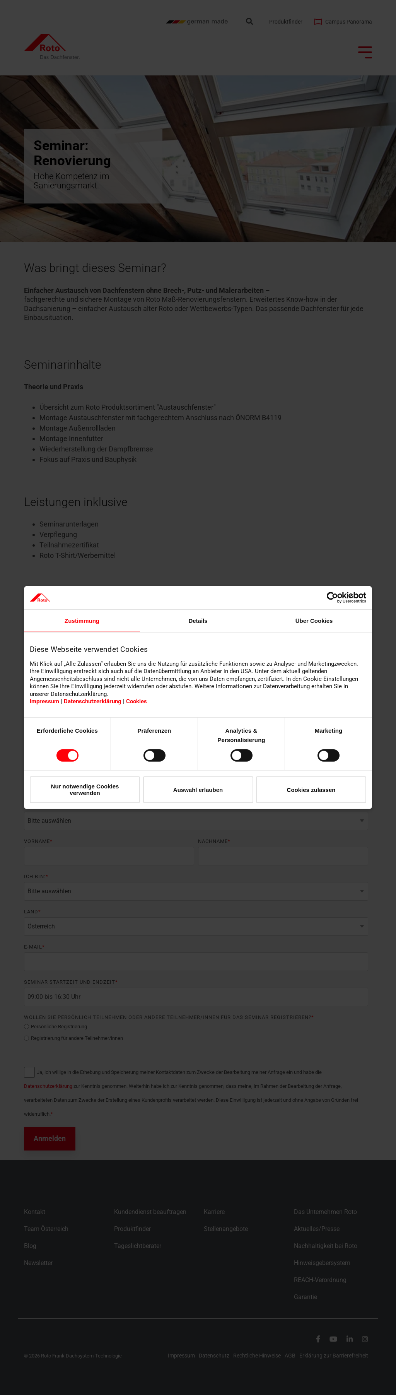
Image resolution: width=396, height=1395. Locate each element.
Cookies (136, 701)
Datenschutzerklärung (92, 701)
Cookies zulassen (311, 789)
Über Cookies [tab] (314, 620)
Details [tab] (197, 620)
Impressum (44, 701)
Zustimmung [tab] (82, 620)
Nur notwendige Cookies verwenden (85, 789)
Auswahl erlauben (198, 789)
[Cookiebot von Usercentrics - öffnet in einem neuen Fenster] (332, 597)
